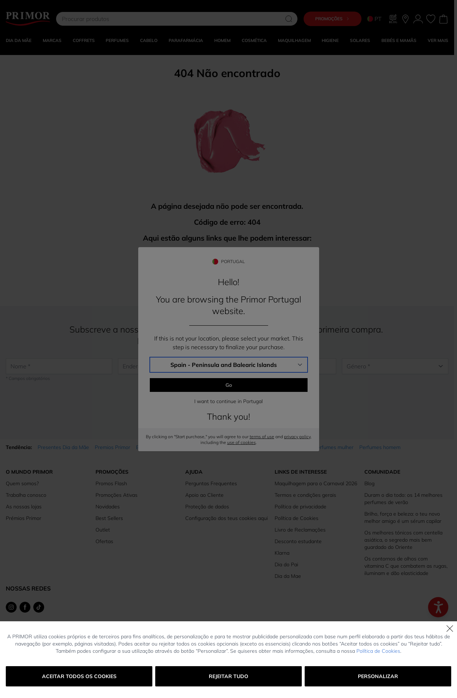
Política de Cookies (378, 651)
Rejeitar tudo (228, 676)
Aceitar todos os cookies (79, 676)
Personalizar (378, 676)
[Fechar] (449, 628)
